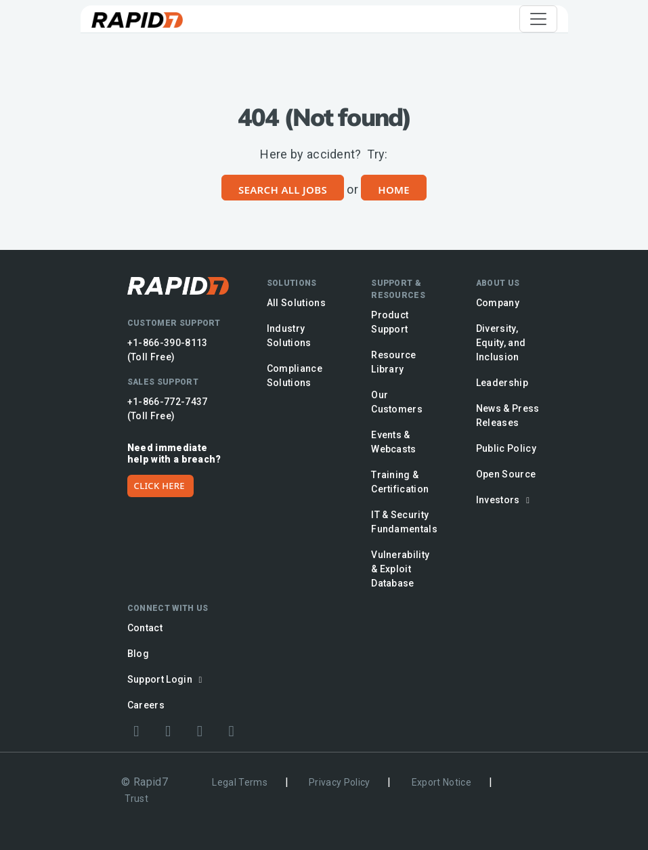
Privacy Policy (339, 782)
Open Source (506, 474)
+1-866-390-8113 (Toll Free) (167, 349)
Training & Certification (400, 481)
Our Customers (397, 402)
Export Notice (441, 782)
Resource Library (393, 362)
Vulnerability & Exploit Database (400, 569)
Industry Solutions (289, 335)
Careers (146, 705)
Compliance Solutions (294, 375)
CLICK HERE (159, 486)
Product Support (389, 322)
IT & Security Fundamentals (404, 521)
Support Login (167, 679)
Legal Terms (239, 782)
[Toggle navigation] (538, 19)
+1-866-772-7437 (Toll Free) (167, 408)
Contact (145, 627)
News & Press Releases (508, 415)
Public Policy (506, 448)
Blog (138, 653)
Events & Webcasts (393, 441)
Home (394, 189)
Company (497, 302)
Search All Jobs (282, 189)
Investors (505, 499)
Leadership (502, 382)
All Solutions (296, 302)
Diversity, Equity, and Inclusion (501, 342)
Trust (136, 798)
